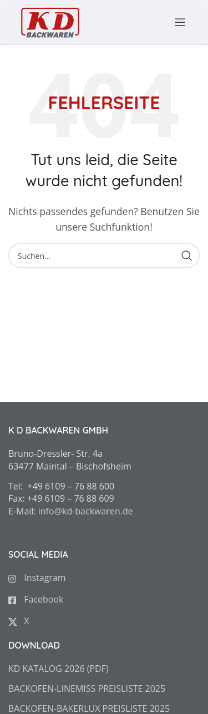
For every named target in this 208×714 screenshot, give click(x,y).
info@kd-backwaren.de (85, 511)
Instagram (37, 578)
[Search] (104, 255)
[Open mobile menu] (174, 22)
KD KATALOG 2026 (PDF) (58, 668)
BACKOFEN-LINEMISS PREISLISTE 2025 (86, 688)
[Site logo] (50, 21)
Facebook (35, 599)
